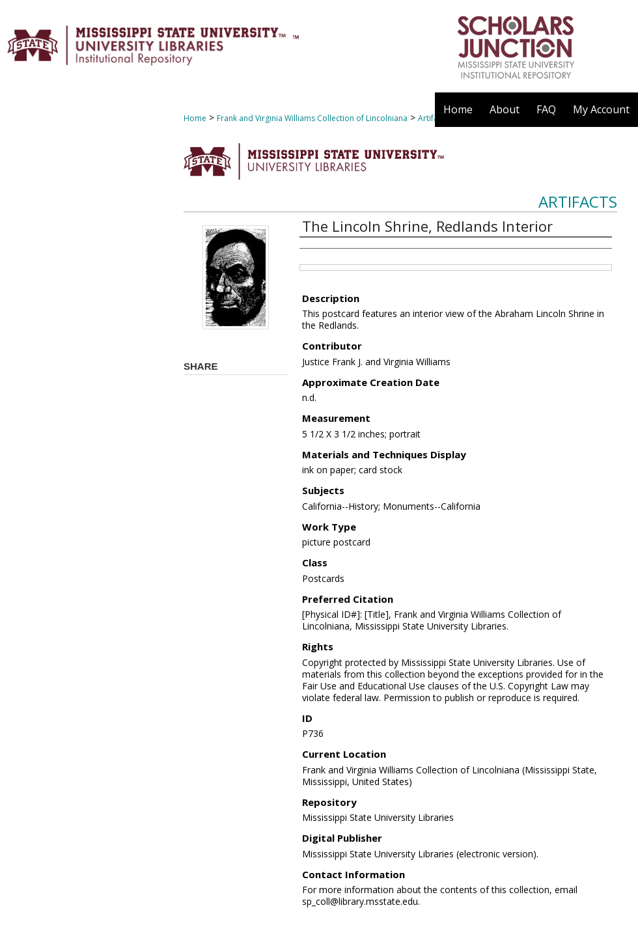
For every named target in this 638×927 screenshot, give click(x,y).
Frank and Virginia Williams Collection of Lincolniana (312, 118)
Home (195, 118)
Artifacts (577, 201)
